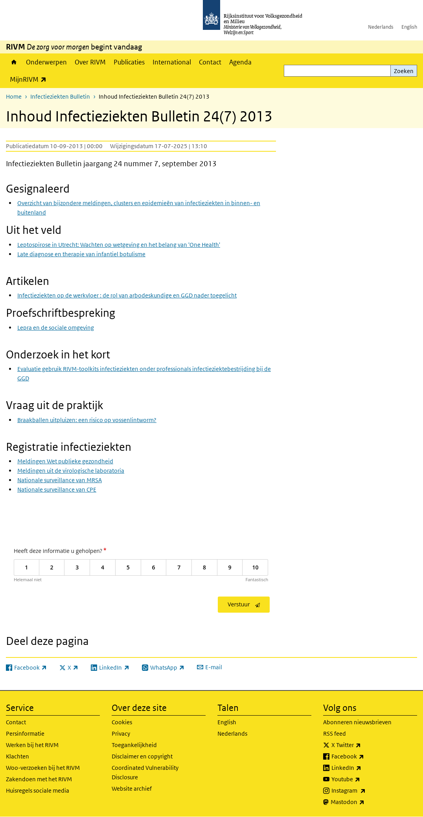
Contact (210, 62)
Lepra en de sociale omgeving (55, 327)
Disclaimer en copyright (142, 756)
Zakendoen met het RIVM (39, 779)
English (409, 27)
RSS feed (334, 733)
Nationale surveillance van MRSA (59, 480)
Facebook (365, 756)
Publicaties (129, 62)
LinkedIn (363, 768)
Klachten (17, 756)
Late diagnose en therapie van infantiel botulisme (81, 254)
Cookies (122, 722)
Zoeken (404, 71)
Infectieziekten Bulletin (60, 96)
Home (14, 62)
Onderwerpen (46, 62)
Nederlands (381, 27)
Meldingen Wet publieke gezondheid (65, 461)
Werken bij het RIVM (32, 745)
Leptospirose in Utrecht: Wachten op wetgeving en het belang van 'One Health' (118, 244)
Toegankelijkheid (134, 745)
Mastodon (365, 802)
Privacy (121, 733)
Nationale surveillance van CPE (56, 489)
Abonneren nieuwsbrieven (357, 722)
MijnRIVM (30, 79)
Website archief (132, 788)
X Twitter (363, 745)
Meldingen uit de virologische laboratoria (70, 470)
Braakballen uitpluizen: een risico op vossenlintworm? (86, 420)
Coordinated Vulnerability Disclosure (145, 772)
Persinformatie (25, 733)
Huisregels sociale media (37, 790)
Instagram (365, 790)
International (172, 62)
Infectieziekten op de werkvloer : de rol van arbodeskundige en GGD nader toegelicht (127, 295)
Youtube (363, 779)
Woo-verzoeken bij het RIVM (43, 767)
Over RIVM (90, 62)
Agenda (240, 62)
